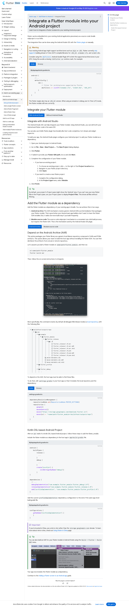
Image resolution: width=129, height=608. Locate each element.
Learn (32, 3)
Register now (92, 8)
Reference (45, 3)
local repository (92, 322)
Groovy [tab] (40, 64)
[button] (12, 27)
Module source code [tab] (51, 227)
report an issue (98, 586)
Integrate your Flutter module (116, 19)
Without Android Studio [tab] (54, 115)
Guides (24, 3)
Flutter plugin (81, 42)
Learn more (99, 604)
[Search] (104, 3)
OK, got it (111, 604)
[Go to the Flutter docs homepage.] (11, 3)
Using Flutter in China (61, 530)
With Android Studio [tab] (36, 115)
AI (37, 3)
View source (89, 586)
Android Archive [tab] (35, 227)
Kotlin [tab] (33, 64)
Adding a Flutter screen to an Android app (53, 576)
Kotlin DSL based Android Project (118, 29)
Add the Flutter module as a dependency (118, 24)
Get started (121, 3)
